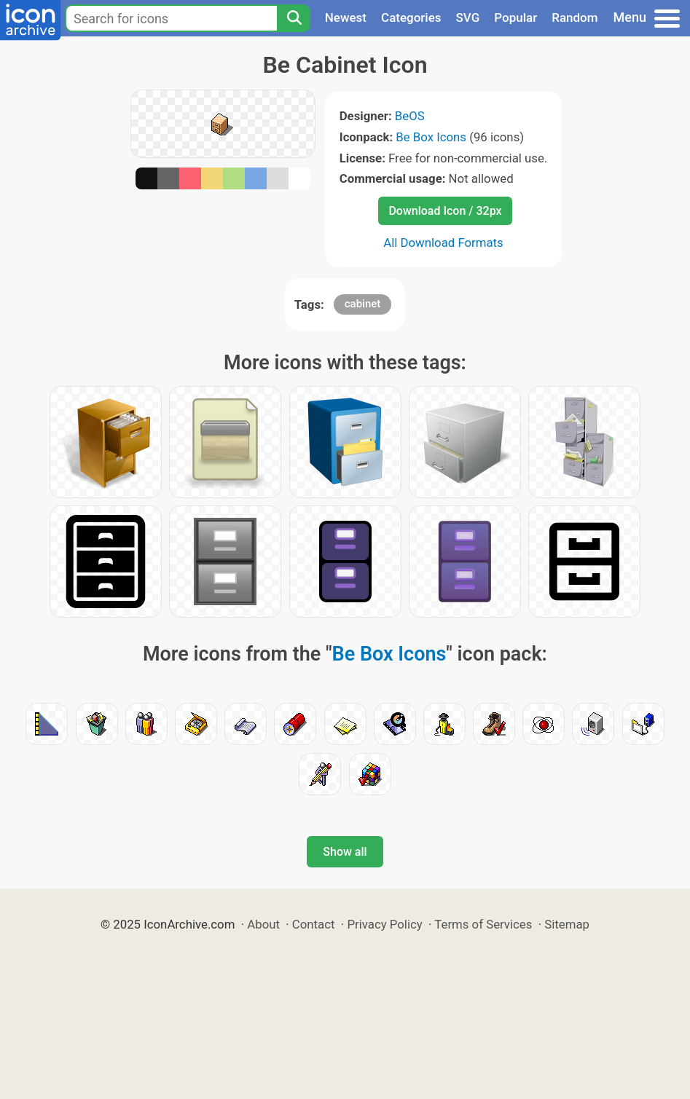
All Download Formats (443, 242)
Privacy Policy (384, 924)
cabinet (363, 303)
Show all (344, 852)
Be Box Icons (431, 137)
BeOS (410, 116)
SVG (468, 17)
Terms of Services (483, 924)
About (263, 924)
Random (574, 17)
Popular (515, 17)
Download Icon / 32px (444, 211)
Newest (345, 17)
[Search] (293, 18)
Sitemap (566, 924)
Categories (411, 17)
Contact (313, 924)
